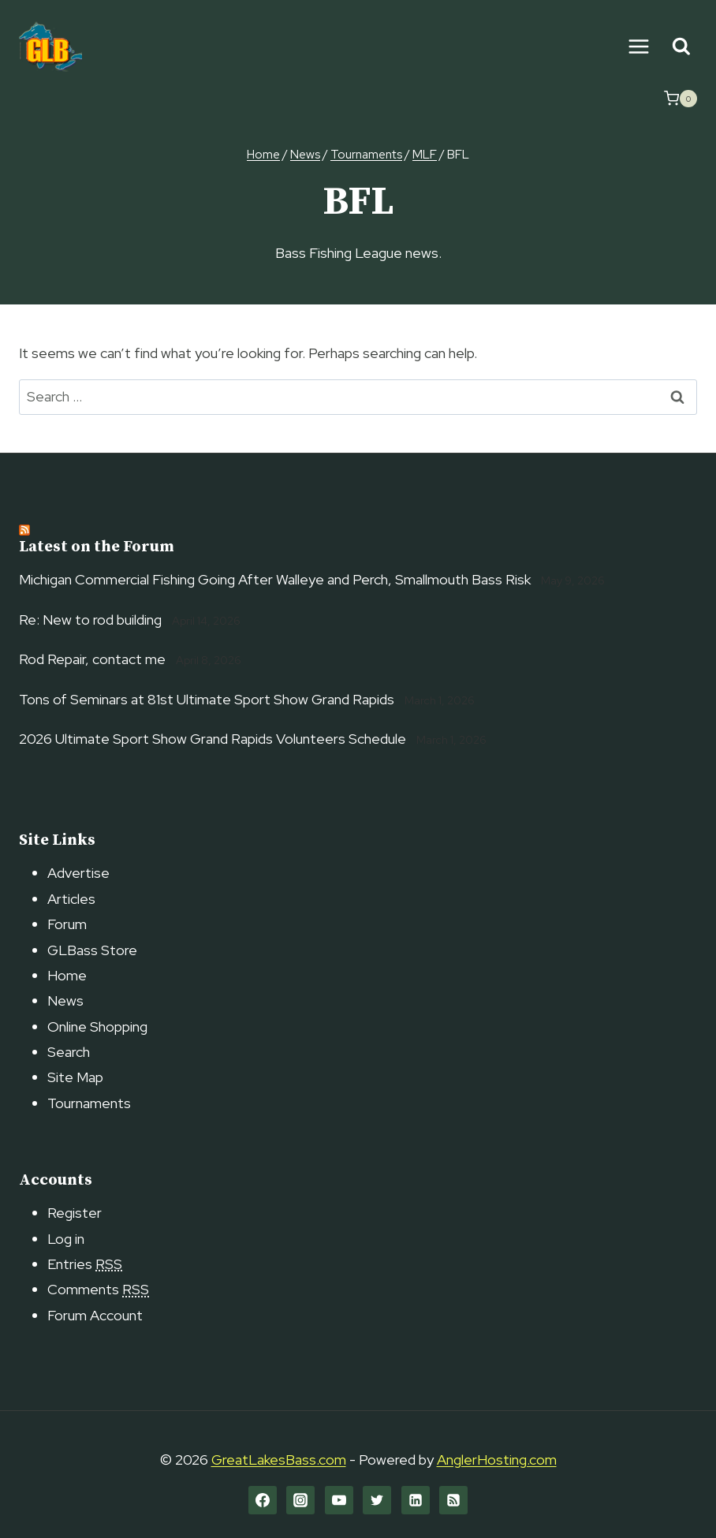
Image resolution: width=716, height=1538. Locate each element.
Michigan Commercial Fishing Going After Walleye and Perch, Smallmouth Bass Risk (275, 579)
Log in (65, 1239)
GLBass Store (92, 950)
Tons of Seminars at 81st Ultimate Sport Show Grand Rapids (206, 699)
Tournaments (89, 1103)
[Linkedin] (415, 1500)
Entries (84, 1264)
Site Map (75, 1077)
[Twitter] (377, 1500)
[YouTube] (339, 1500)
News (65, 1000)
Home (67, 975)
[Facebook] (262, 1500)
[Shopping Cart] (680, 98)
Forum (67, 924)
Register (74, 1213)
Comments (98, 1289)
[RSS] (453, 1500)
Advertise (78, 873)
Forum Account (95, 1315)
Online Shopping (97, 1026)
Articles (71, 899)
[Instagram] (300, 1500)
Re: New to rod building (90, 619)
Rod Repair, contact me (92, 659)
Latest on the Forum (96, 547)
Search (68, 1052)
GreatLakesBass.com (278, 1459)
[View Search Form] (681, 47)
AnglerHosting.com (497, 1459)
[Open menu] (638, 46)
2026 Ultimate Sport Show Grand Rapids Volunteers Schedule (212, 739)
